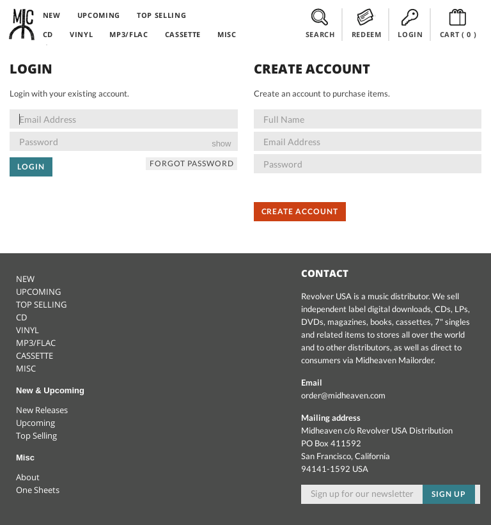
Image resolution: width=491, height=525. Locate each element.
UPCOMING (98, 15)
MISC (227, 34)
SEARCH (320, 23)
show (221, 143)
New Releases (42, 410)
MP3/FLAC (128, 34)
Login (31, 166)
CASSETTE (183, 34)
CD (48, 34)
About (28, 477)
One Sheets (37, 490)
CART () (458, 23)
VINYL (81, 34)
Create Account (299, 211)
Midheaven (22, 24)
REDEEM (367, 23)
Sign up (449, 494)
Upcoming (35, 422)
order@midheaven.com (343, 395)
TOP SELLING (161, 15)
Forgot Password (191, 163)
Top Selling (36, 435)
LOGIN (410, 23)
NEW (52, 15)
